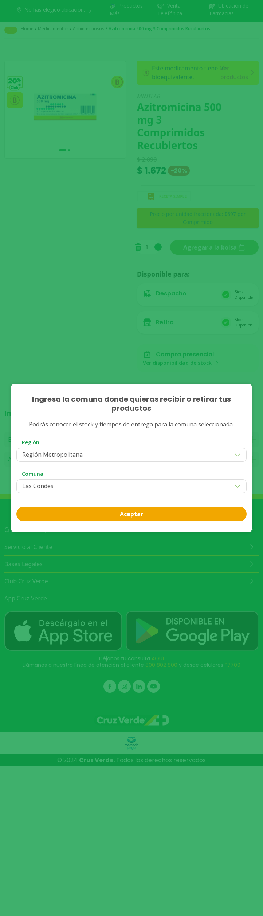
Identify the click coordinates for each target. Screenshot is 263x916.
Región (30, 442)
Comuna (32, 473)
